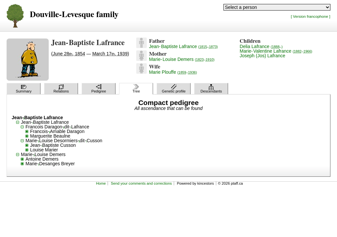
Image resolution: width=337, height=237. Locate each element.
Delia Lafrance (261, 46)
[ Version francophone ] (310, 16)
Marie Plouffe (173, 72)
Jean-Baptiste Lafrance (183, 46)
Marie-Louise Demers (182, 59)
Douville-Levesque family (74, 15)
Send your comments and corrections (141, 183)
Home (101, 183)
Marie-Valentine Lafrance (276, 51)
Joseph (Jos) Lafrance (262, 55)
